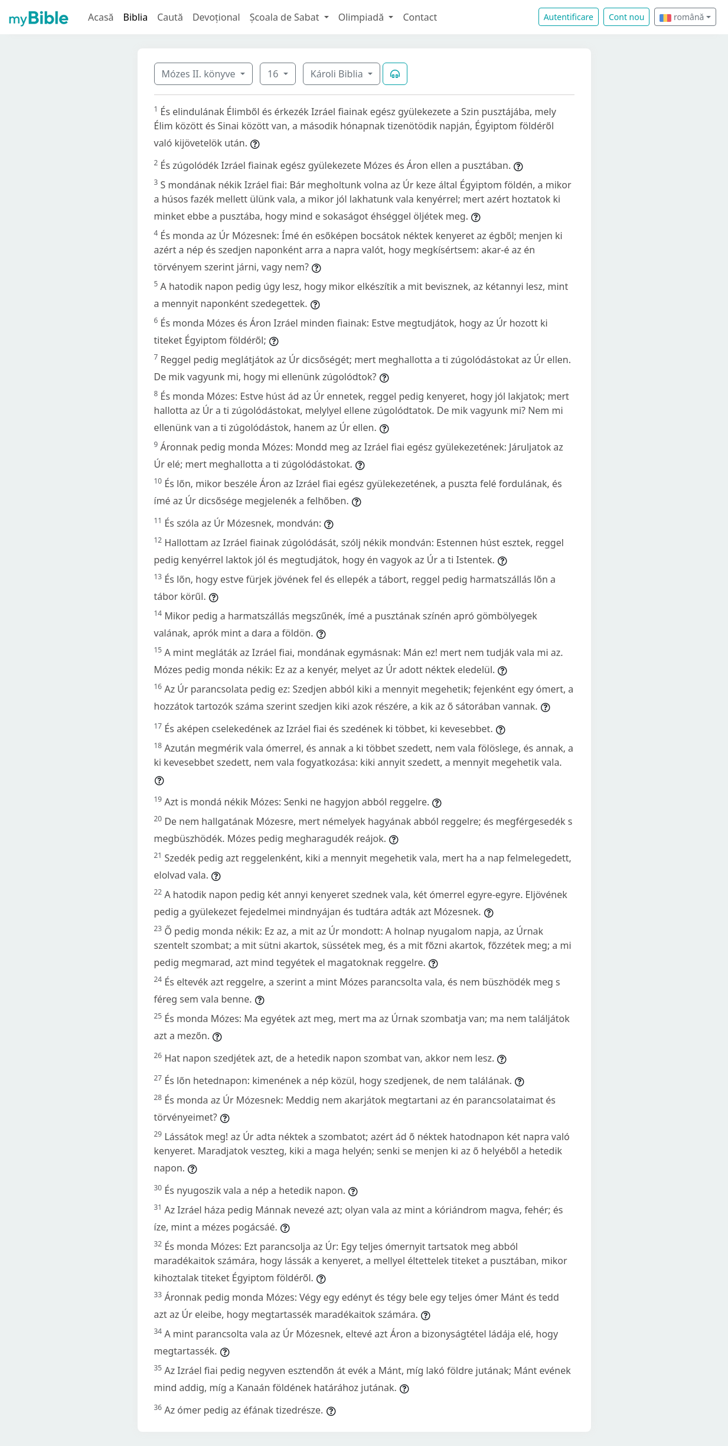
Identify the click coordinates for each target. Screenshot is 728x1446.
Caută (170, 17)
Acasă (101, 17)
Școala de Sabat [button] (286, 17)
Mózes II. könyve (200, 73)
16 (273, 73)
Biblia (135, 17)
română (682, 16)
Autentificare (568, 16)
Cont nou (626, 16)
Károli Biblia (338, 73)
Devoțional (216, 17)
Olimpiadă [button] (362, 17)
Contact (420, 17)
